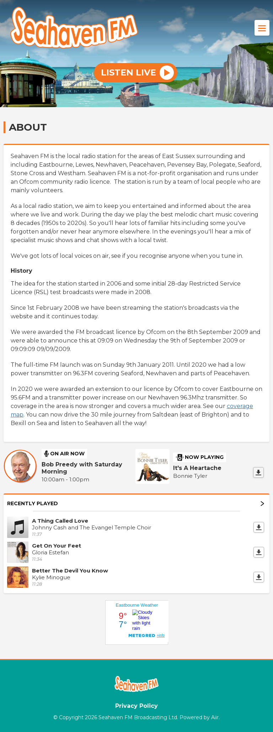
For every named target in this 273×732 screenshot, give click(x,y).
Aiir (215, 717)
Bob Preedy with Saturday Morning (82, 468)
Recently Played (135, 503)
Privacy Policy (136, 705)
